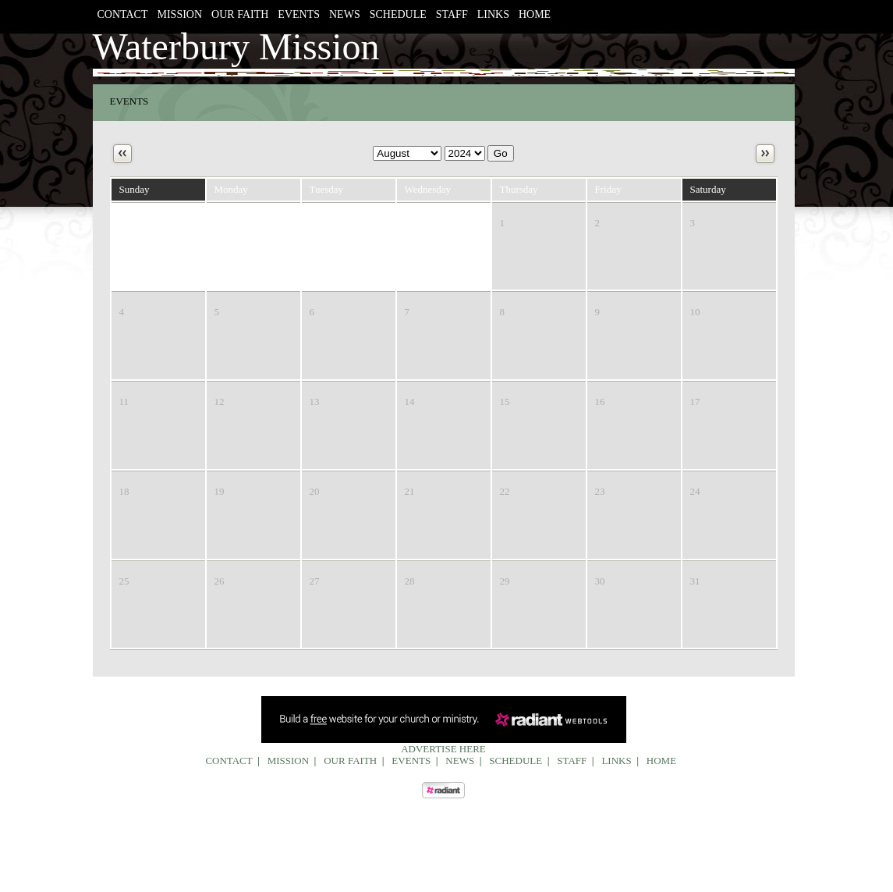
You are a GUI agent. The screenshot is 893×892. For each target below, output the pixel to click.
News (344, 14)
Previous (122, 153)
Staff (452, 14)
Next (765, 153)
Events (299, 14)
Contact (122, 14)
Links (493, 14)
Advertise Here (443, 749)
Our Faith (239, 14)
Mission (180, 14)
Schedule (398, 14)
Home (535, 14)
